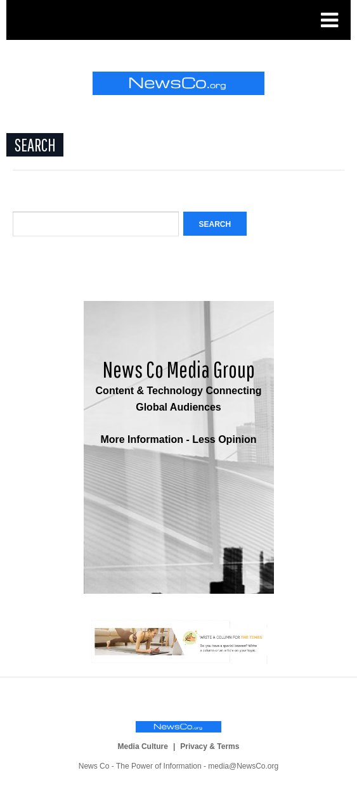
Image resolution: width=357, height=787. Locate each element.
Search (215, 224)
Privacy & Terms (209, 746)
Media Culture (143, 746)
